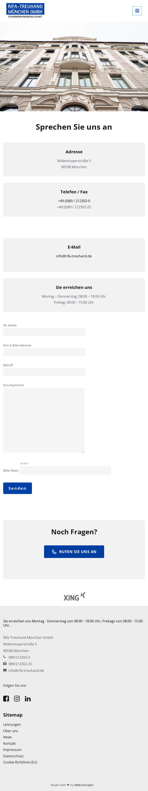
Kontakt (9, 743)
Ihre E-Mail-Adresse (44, 348)
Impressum (12, 749)
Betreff (44, 368)
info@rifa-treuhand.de (74, 256)
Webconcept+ (84, 785)
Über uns (10, 731)
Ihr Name (44, 328)
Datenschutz (13, 756)
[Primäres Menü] (137, 11)
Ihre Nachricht (43, 418)
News (7, 737)
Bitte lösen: (57, 466)
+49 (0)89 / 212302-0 (74, 200)
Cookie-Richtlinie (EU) (20, 762)
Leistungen (12, 724)
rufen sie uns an (74, 552)
